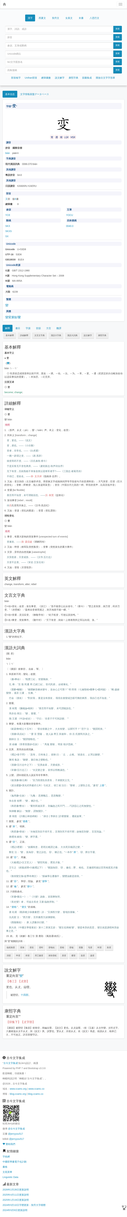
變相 (14, 907)
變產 (25, 821)
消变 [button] (9, 955)
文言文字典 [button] (39, 335)
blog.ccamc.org (18, 1094)
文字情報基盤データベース (34, 94)
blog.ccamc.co (35, 1094)
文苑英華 (7, 1172)
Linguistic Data (10, 1177)
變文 (24, 907)
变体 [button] (22, 947)
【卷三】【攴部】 (17, 981)
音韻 (38, 328)
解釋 (7, 328)
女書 (81, 17)
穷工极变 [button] (39, 955)
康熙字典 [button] (102, 335)
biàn (7, 153)
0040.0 (69, 226)
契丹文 (55, 18)
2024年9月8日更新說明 (15, 1210)
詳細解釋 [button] (24, 335)
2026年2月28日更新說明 (16, 1189)
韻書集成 (87, 77)
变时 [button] (41, 947)
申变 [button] (18, 955)
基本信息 (10, 94)
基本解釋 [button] (10, 335)
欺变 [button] (109, 947)
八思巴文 (94, 18)
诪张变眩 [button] (52, 955)
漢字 (30, 18)
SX (7, 236)
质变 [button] (64, 955)
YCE (7, 215)
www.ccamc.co (36, 1088)
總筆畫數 (46, 77)
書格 (5, 1166)
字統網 (6, 1156)
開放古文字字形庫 (105, 77)
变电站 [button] (51, 947)
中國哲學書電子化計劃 (15, 1161)
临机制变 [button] (11, 947)
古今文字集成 (10, 1063)
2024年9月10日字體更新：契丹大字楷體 (24, 1205)
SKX (7, 226)
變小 (29, 886)
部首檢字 (16, 77)
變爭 (44, 881)
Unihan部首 (31, 77)
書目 (17, 328)
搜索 (118, 29)
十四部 (24, 994)
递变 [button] (92, 955)
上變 (101, 785)
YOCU (69, 215)
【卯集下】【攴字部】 (20, 1022)
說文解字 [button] (88, 335)
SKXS (8, 231)
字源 (28, 328)
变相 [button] (62, 947)
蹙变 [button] (73, 955)
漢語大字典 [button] (56, 335)
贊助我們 (9, 1144)
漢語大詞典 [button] (72, 335)
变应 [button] (32, 947)
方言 (48, 328)
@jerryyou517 (15, 1133)
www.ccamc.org (18, 1088)
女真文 (69, 18)
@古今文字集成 (16, 1128)
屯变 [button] (90, 947)
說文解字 (60, 77)
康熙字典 (73, 77)
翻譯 (58, 328)
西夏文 (42, 18)
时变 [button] (100, 947)
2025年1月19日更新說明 (16, 1200)
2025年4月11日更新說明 (16, 1194)
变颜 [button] (81, 947)
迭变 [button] (83, 955)
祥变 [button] (28, 955)
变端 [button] (71, 947)
